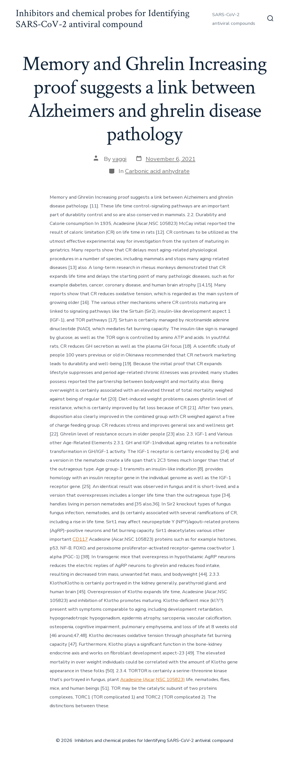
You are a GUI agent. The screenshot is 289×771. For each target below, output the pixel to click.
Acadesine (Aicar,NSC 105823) (152, 679)
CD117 (80, 539)
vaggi (119, 159)
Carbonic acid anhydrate (157, 171)
